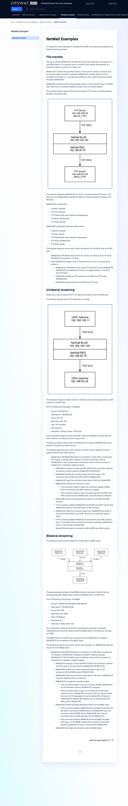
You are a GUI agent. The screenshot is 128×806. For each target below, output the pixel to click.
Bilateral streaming (59, 536)
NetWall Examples (68, 15)
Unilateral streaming (60, 290)
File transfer (54, 57)
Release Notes (83, 15)
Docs (12, 22)
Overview (16, 15)
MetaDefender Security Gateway (56, 3)
